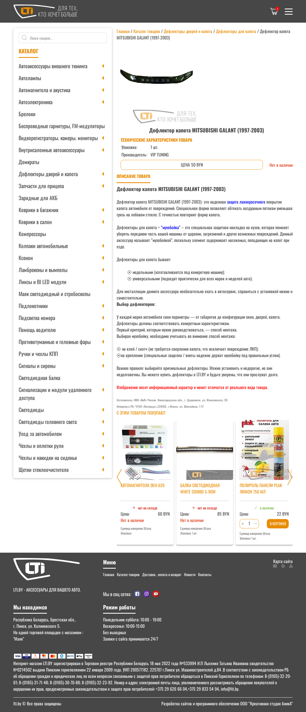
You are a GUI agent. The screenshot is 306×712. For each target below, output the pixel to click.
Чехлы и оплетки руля (41, 446)
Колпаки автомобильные (43, 246)
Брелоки (27, 114)
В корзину (278, 523)
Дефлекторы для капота (236, 31)
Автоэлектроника (35, 102)
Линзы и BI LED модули (42, 282)
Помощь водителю (37, 330)
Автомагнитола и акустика (44, 90)
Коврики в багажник (38, 210)
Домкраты (29, 162)
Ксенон (26, 258)
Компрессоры (32, 234)
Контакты (204, 574)
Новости (189, 574)
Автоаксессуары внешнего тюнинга (53, 66)
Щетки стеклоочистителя (44, 470)
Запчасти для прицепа (41, 186)
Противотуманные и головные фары (55, 342)
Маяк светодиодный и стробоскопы (54, 294)
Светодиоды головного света (48, 422)
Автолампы (30, 78)
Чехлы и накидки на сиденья (48, 458)
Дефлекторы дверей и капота (48, 174)
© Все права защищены (37, 703)
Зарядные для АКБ (38, 198)
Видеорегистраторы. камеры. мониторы (58, 138)
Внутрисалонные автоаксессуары (51, 150)
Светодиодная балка (39, 378)
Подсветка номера (37, 318)
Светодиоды (31, 410)
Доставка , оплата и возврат (161, 574)
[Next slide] (290, 477)
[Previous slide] (119, 477)
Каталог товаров (146, 31)
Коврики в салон (35, 222)
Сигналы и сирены (37, 366)
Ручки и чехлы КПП (38, 354)
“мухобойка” (170, 227)
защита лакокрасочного (245, 202)
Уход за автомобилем (40, 434)
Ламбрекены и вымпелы (43, 270)
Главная (123, 31)
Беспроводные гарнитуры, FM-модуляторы (62, 126)
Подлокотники (33, 306)
